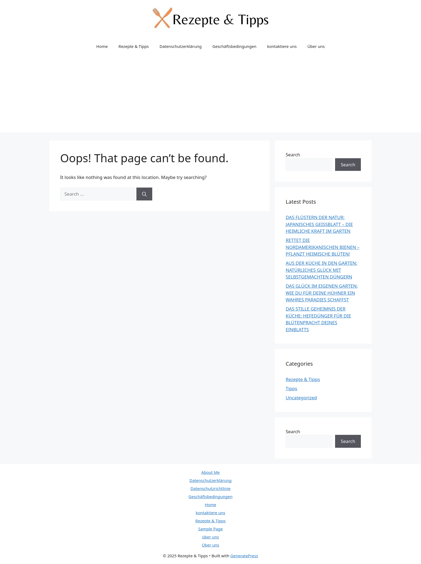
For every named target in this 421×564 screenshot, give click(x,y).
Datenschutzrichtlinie (210, 488)
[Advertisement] (210, 94)
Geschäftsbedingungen (234, 46)
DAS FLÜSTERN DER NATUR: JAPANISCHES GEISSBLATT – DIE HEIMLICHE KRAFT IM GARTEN (319, 224)
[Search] (144, 194)
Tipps (291, 388)
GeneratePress (244, 555)
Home (102, 46)
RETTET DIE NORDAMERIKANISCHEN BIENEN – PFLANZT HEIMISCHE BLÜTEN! (323, 247)
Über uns (316, 46)
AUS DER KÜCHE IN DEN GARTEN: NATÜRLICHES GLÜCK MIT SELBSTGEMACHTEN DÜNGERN (321, 270)
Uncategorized (301, 397)
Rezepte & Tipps (133, 46)
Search (293, 154)
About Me (210, 472)
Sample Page (210, 528)
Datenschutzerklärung (180, 46)
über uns (210, 537)
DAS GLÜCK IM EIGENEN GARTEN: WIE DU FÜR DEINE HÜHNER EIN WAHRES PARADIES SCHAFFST (322, 293)
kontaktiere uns (282, 46)
